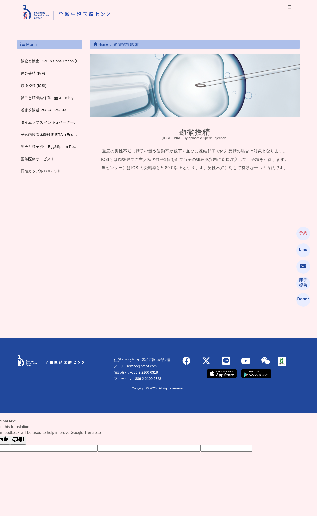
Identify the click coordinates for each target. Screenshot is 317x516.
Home (101, 44)
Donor (302, 299)
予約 (303, 233)
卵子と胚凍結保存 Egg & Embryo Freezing (51, 98)
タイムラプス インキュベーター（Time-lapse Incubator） (51, 122)
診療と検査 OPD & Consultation (49, 61)
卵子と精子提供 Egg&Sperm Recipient (51, 146)
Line (303, 249)
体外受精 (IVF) (33, 73)
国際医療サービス (37, 159)
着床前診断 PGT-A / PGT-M (43, 110)
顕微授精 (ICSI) (33, 85)
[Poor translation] (18, 440)
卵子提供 (303, 282)
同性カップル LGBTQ (40, 171)
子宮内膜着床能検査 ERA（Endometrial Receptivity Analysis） (51, 134)
